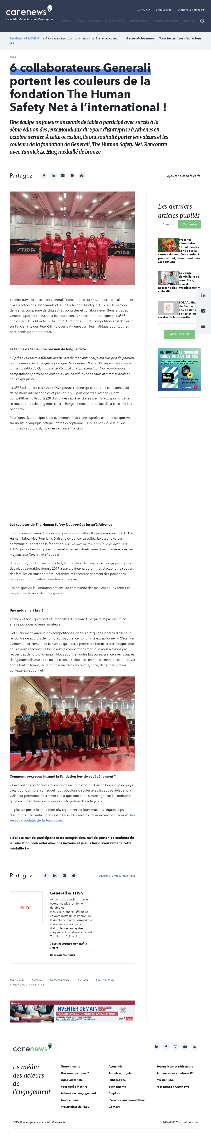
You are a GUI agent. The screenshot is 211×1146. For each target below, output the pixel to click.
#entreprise (105, 979)
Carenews (190, 224)
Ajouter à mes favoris (183, 176)
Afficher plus (179, 334)
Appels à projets (165, 21)
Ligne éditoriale (72, 1079)
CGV (15, 1122)
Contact (114, 1106)
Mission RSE (165, 1079)
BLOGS (80, 21)
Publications (114, 21)
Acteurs (168, 224)
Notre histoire (70, 1066)
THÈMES (94, 21)
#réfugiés (17, 979)
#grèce (83, 979)
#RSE (13, 56)
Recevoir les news (140, 38)
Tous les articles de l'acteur (180, 38)
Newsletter (143, 9)
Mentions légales (56, 1122)
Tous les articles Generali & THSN (69, 945)
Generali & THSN (27, 38)
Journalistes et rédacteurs (175, 1066)
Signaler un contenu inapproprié (117, 875)
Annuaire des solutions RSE (176, 1073)
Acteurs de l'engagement (78, 1093)
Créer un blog (164, 9)
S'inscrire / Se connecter (191, 9)
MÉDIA (66, 21)
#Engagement (60, 979)
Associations (70, 1100)
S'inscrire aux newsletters (127, 1100)
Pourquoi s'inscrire (74, 1086)
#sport (37, 979)
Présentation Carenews (173, 1086)
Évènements (138, 21)
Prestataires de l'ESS (75, 1106)
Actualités (115, 1066)
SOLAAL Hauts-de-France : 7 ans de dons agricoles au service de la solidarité (179, 310)
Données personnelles (32, 1122)
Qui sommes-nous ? (75, 1073)
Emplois (189, 21)
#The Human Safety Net (28, 984)
